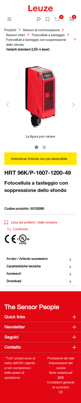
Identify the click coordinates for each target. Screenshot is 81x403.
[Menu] (9, 19)
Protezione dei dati (60, 358)
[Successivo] (73, 105)
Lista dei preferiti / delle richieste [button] (30, 222)
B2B (61, 377)
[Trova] (38, 19)
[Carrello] (72, 19)
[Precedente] (7, 105)
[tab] (39, 258)
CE (61, 392)
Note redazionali (60, 372)
